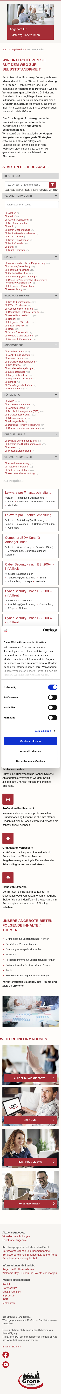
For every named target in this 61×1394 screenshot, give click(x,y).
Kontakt (6, 1284)
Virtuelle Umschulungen (16, 1236)
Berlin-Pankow (17, 236)
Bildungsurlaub (17, 421)
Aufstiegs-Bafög (18, 408)
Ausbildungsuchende (20, 355)
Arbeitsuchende (18, 351)
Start (4, 49)
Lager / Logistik (17, 325)
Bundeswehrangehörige (22, 368)
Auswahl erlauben (30, 751)
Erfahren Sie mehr (11, 1346)
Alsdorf (13, 216)
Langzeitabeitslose (19, 375)
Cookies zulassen (30, 741)
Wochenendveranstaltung (22, 473)
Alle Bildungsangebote (29, 1078)
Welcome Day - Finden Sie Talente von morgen (29, 1273)
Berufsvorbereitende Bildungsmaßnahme (26, 1251)
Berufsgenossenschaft (21, 414)
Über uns (30, 1120)
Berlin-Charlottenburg (20, 230)
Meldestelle (9, 1303)
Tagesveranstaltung (20, 466)
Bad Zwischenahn (18, 223)
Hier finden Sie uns (30, 1162)
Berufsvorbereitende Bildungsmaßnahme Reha (29, 1254)
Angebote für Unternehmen (18, 1269)
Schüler (13, 382)
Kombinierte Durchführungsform (26, 444)
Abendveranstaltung (20, 463)
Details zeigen (42, 730)
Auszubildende (17, 358)
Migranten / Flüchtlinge (21, 378)
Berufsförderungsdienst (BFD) (25, 411)
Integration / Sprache (20, 322)
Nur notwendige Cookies (30, 761)
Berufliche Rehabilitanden (23, 361)
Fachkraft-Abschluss (20, 270)
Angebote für (17, 49)
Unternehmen (17, 388)
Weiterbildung (16, 289)
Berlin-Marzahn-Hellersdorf (23, 233)
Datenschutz (9, 1288)
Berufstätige (16, 365)
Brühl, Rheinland (18, 250)
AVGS (13, 401)
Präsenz (13, 447)
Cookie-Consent (11, 1291)
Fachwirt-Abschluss (20, 273)
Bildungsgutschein (19, 418)
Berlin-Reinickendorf (20, 240)
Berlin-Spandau (17, 243)
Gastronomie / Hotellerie (22, 308)
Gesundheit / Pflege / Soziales (25, 312)
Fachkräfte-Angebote (14, 1240)
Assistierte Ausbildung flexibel (19, 1258)
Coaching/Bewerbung (21, 266)
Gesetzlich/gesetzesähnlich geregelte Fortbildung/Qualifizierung (26, 281)
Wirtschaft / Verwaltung (21, 339)
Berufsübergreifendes (21, 302)
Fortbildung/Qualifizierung (23, 276)
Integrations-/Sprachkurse (22, 286)
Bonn (12, 246)
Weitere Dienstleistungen (22, 335)
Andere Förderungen (21, 404)
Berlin (12, 226)
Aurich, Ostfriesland (19, 219)
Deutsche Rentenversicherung (25, 425)
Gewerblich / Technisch (21, 315)
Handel (13, 319)
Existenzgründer (18, 372)
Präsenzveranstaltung (21, 450)
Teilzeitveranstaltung (20, 470)
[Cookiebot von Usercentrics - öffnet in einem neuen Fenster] (43, 630)
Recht (13, 329)
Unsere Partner (29, 1203)
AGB (5, 1299)
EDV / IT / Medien (19, 305)
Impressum (8, 1295)
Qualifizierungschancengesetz (25, 428)
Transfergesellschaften (21, 385)
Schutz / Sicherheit (19, 332)
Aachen (13, 213)
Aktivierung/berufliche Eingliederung (28, 263)
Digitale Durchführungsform (24, 440)
